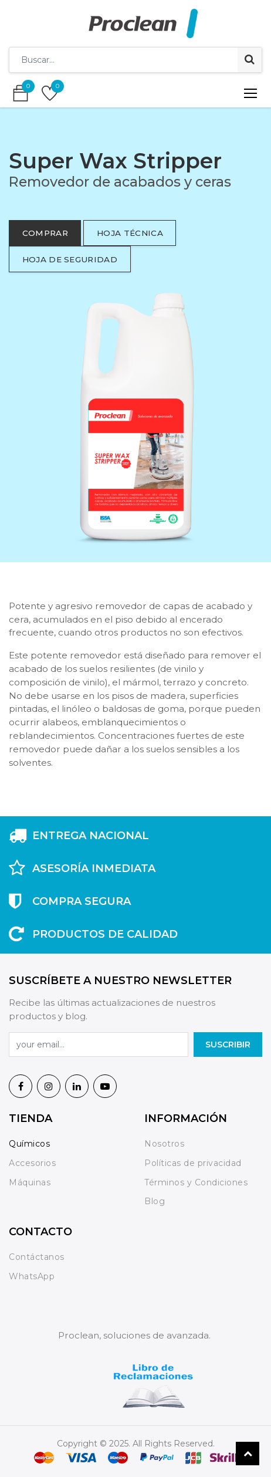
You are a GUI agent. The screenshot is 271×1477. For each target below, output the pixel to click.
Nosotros (165, 1143)
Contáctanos (37, 1257)
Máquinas (29, 1182)
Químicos (29, 1143)
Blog (154, 1201)
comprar (45, 233)
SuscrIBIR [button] (227, 1044)
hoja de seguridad (69, 259)
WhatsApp (32, 1276)
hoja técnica (130, 233)
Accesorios (32, 1163)
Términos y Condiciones (196, 1182)
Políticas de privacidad (193, 1163)
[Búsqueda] (250, 60)
